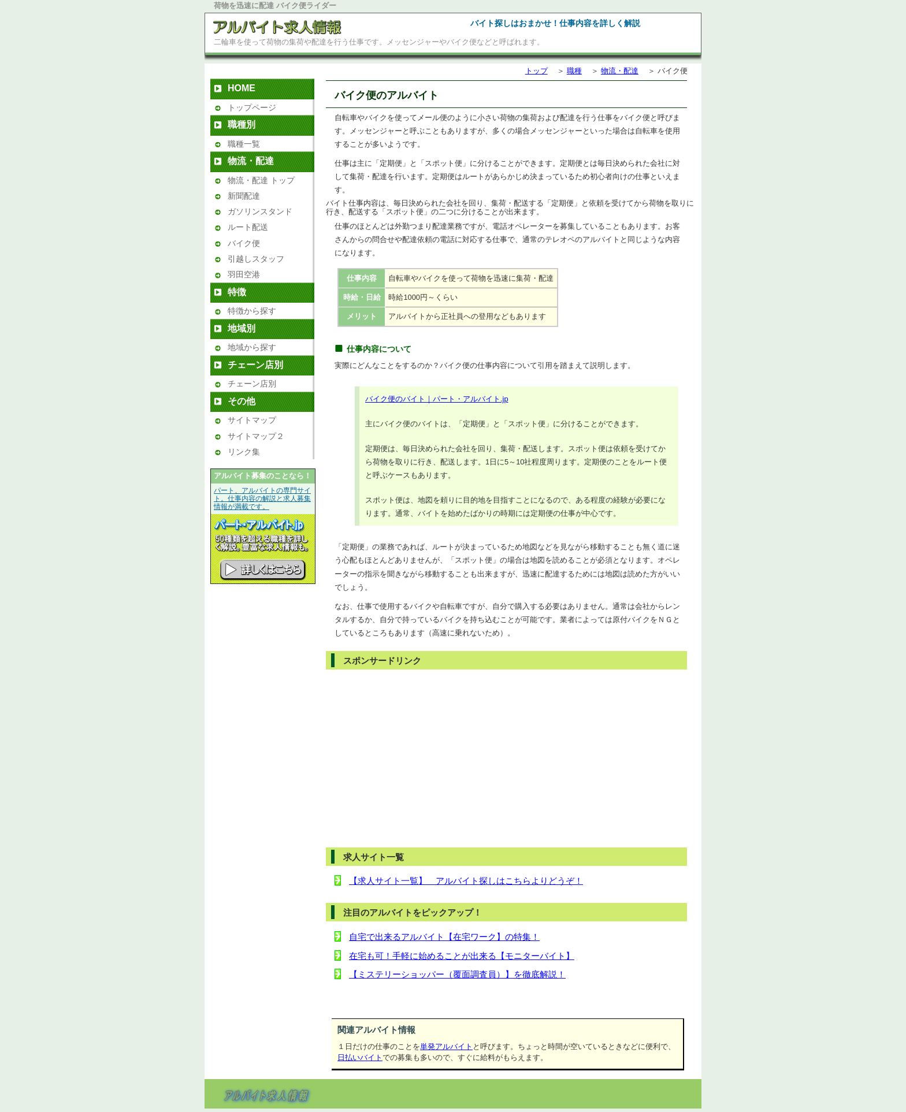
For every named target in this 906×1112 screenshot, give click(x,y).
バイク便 (244, 243)
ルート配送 (248, 227)
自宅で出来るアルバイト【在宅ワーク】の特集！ (444, 937)
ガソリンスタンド (260, 211)
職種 (574, 70)
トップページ (252, 107)
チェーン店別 (252, 383)
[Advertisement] (430, 758)
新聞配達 (244, 195)
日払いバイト (360, 1057)
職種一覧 (244, 143)
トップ (536, 70)
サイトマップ (252, 420)
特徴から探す (252, 310)
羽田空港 (244, 274)
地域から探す (252, 347)
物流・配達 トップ (261, 180)
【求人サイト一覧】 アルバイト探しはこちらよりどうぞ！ (466, 881)
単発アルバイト (446, 1046)
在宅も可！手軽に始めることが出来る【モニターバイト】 (461, 956)
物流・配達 (619, 70)
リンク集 (244, 451)
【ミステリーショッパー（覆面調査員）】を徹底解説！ (457, 974)
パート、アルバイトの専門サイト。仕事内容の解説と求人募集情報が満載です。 (262, 498)
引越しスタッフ (256, 258)
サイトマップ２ (256, 436)
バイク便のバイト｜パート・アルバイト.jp (436, 399)
